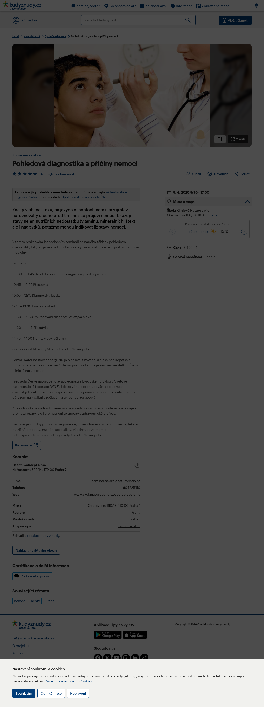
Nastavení (78, 693)
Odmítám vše (51, 693)
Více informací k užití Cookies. (69, 681)
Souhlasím (24, 693)
